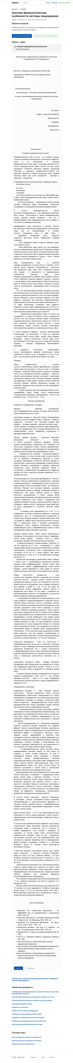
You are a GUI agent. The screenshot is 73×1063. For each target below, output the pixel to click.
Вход (48, 3)
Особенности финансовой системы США (26, 1014)
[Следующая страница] (31, 968)
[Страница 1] (18, 968)
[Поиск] (32, 2)
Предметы (15, 9)
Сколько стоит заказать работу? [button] (46, 36)
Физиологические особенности (23, 1044)
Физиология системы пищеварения (25, 1011)
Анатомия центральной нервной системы (27, 1024)
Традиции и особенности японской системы (28, 1017)
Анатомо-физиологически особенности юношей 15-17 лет (33, 997)
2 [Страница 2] (24, 968)
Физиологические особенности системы (26, 1041)
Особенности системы (20, 1007)
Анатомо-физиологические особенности (26, 1037)
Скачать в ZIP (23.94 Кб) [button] (22, 36)
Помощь (54, 3)
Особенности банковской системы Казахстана (29, 1021)
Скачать (26, 49)
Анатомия (23, 9)
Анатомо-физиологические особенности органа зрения (32, 1000)
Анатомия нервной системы (22, 1004)
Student (23, 1057)
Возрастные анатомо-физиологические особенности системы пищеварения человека (35, 993)
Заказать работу (65, 3)
